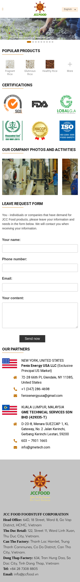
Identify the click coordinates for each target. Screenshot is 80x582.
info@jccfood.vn (26, 574)
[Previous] (6, 177)
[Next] (74, 177)
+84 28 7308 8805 (24, 568)
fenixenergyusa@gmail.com (42, 396)
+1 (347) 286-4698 (35, 389)
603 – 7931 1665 (34, 441)
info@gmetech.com (35, 447)
